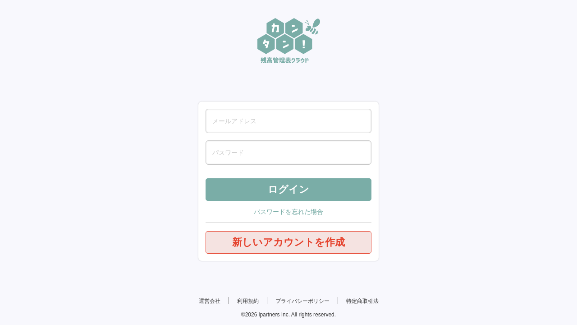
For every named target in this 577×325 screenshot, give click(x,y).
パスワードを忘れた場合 (288, 211)
